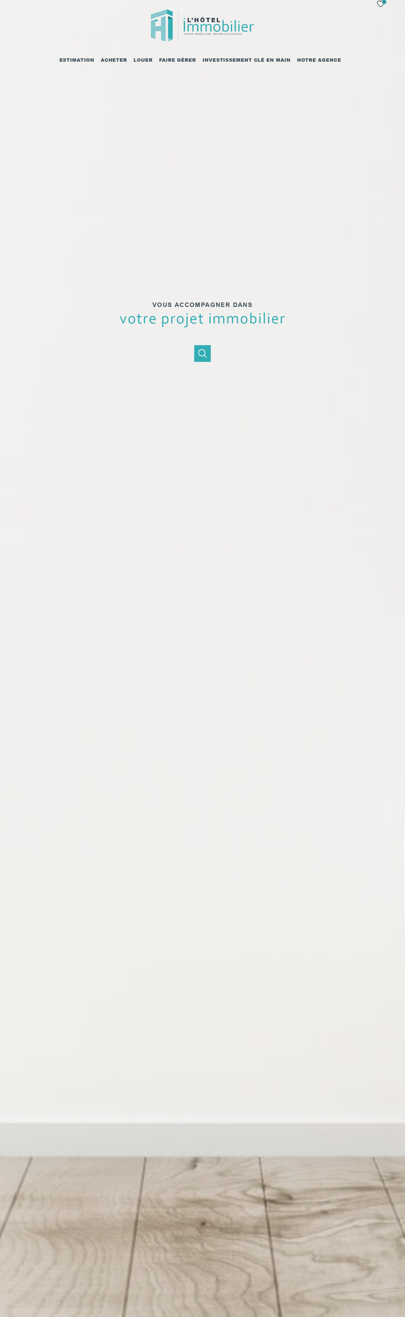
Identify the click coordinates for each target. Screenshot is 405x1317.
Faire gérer (177, 60)
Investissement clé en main (246, 60)
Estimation (76, 60)
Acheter (114, 60)
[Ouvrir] (202, 353)
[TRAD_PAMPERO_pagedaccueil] (202, 40)
